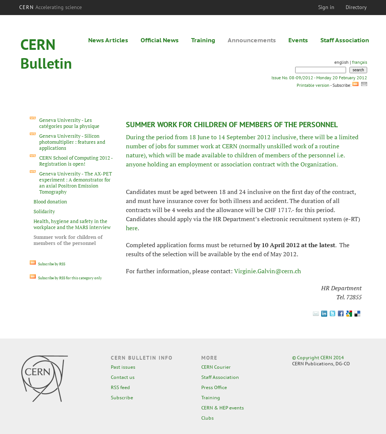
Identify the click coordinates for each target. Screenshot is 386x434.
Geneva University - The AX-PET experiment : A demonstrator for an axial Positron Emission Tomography (75, 182)
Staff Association (344, 40)
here (132, 228)
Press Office (214, 387)
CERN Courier (216, 367)
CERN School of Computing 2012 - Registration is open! (76, 160)
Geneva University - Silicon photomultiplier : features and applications (72, 141)
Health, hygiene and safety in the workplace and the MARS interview (72, 224)
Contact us (123, 377)
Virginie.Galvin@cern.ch (267, 271)
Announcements (252, 40)
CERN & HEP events (222, 408)
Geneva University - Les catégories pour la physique (69, 123)
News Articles (108, 40)
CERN (50, 7)
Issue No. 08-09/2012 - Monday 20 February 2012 (319, 77)
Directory (356, 7)
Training (203, 40)
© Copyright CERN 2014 (318, 357)
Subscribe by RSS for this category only (66, 277)
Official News (160, 40)
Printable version (313, 85)
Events (298, 40)
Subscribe (122, 397)
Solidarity (44, 211)
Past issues (123, 367)
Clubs (207, 418)
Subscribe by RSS (47, 264)
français (359, 62)
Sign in (326, 7)
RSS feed (120, 387)
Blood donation (50, 201)
